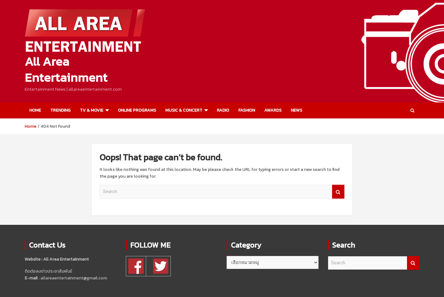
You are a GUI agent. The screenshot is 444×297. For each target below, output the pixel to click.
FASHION (246, 110)
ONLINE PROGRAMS (137, 110)
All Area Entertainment (66, 69)
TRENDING (60, 110)
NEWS (296, 110)
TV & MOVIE (91, 110)
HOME (35, 110)
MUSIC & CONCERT (183, 110)
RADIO (223, 110)
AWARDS (273, 110)
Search (338, 192)
